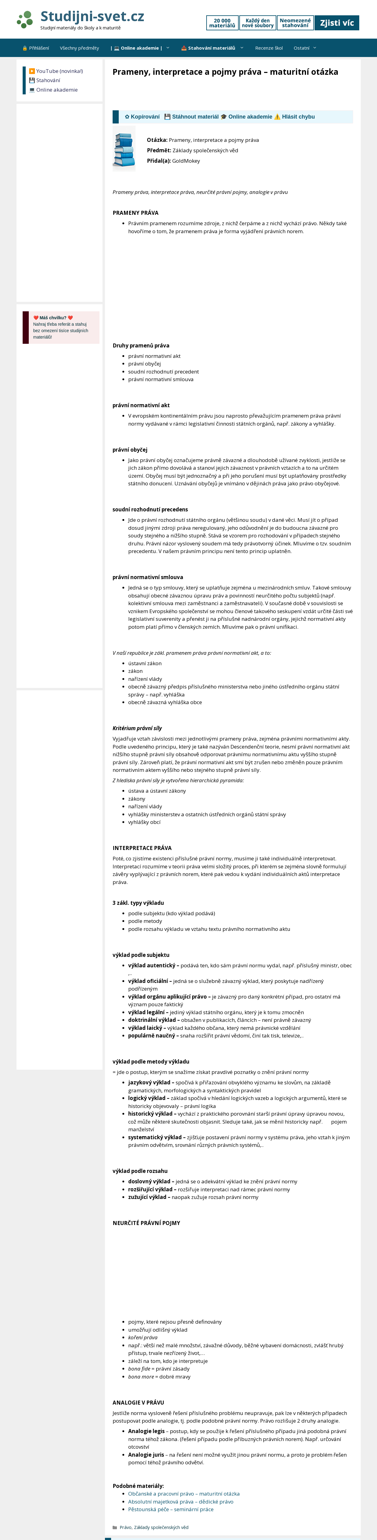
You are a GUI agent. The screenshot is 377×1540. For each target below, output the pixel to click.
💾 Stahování (44, 80)
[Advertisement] (224, 94)
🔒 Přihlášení (35, 48)
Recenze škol (269, 48)
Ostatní (308, 48)
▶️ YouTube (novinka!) (56, 70)
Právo (126, 1527)
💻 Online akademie (53, 89)
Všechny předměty (79, 48)
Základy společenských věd (161, 1527)
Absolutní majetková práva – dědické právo (180, 1501)
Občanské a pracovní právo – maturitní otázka (184, 1493)
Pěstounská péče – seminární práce (171, 1509)
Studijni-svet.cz (92, 15)
